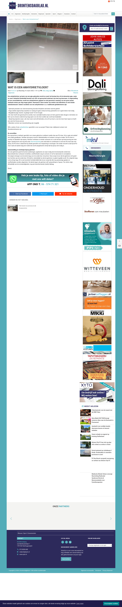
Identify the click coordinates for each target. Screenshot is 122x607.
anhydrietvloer (24, 127)
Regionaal (41, 14)
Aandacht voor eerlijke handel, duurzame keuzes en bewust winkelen (101, 437)
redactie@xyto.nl (24, 586)
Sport (54, 14)
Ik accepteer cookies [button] (111, 603)
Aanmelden (66, 593)
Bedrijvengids (26, 14)
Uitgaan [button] (59, 14)
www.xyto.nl (23, 588)
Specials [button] (48, 14)
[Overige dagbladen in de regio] (99, 579)
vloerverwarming (35, 141)
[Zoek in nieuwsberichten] (102, 13)
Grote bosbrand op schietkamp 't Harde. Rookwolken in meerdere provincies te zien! (102, 477)
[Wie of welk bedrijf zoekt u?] (99, 29)
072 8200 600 (23, 583)
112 (12, 14)
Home (11, 19)
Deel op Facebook (20, 194)
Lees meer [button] (79, 603)
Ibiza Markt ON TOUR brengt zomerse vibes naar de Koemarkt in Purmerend (102, 421)
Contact (73, 14)
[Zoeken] (113, 13)
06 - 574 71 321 (50, 184)
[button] (8, 77)
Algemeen (17, 14)
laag (47, 91)
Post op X (43, 194)
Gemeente (34, 14)
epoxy (51, 91)
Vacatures (67, 14)
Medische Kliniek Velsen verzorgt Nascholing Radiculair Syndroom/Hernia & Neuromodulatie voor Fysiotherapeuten (102, 512)
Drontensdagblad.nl (33, 5)
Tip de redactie (65, 194)
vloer (43, 91)
